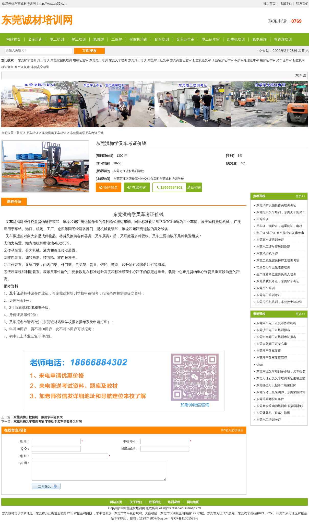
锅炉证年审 (267, 60)
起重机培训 (236, 39)
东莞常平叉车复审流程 (271, 357)
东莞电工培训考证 (268, 295)
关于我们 (136, 506)
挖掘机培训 (138, 39)
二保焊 (116, 39)
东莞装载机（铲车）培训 (273, 413)
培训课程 (174, 506)
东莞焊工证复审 (158, 60)
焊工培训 (79, 39)
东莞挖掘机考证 (267, 253)
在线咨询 (136, 187)
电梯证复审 (80, 60)
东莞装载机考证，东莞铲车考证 (277, 281)
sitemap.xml (192, 512)
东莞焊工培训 (137, 60)
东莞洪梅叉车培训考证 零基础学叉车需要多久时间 (48, 421)
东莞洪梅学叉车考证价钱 (87, 133)
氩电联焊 (259, 39)
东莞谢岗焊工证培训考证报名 (276, 337)
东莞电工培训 (98, 60)
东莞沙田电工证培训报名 (273, 330)
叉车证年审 (185, 39)
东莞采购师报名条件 (270, 399)
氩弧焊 (98, 39)
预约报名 (108, 187)
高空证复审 (22, 67)
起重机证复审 (202, 60)
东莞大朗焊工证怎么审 (271, 344)
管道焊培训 (283, 39)
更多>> (300, 196)
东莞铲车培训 (27, 60)
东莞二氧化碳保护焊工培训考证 (277, 260)
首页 (20, 133)
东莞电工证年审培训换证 (273, 246)
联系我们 (302, 3)
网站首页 (13, 39)
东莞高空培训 (40, 67)
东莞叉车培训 (118, 60)
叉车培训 (35, 39)
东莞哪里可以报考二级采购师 (276, 385)
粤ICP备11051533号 (184, 522)
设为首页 (269, 3)
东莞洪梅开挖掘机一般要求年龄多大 (38, 417)
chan (259, 364)
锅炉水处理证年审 (246, 60)
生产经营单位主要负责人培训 (276, 274)
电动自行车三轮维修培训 (273, 267)
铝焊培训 (262, 219)
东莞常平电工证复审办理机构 (276, 323)
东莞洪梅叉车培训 (54, 133)
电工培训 (57, 39)
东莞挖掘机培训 (61, 60)
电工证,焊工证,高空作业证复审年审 (280, 233)
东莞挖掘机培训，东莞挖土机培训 (279, 302)
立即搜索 (89, 51)
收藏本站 (286, 3)
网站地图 (193, 506)
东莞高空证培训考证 (270, 240)
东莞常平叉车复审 (268, 351)
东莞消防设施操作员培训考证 (276, 205)
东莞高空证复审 (181, 60)
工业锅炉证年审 (222, 60)
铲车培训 (162, 39)
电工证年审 (211, 39)
